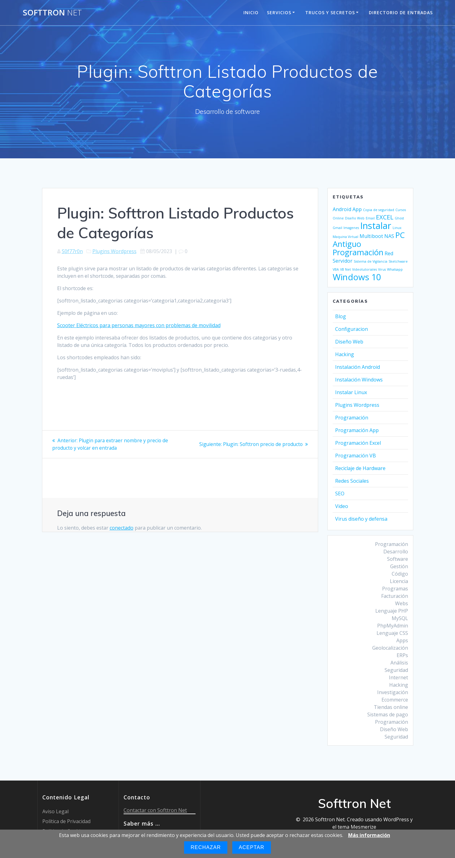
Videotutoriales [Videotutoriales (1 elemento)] (364, 269)
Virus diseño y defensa (361, 518)
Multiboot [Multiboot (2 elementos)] (371, 236)
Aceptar (251, 847)
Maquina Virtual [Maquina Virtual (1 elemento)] (345, 237)
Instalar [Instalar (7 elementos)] (375, 225)
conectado (121, 527)
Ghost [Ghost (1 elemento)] (399, 218)
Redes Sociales (352, 480)
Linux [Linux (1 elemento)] (397, 228)
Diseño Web (349, 341)
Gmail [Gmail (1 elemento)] (337, 228)
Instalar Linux (351, 392)
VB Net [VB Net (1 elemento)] (345, 269)
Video (341, 506)
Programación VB (355, 455)
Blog (340, 316)
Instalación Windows (359, 379)
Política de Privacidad (66, 821)
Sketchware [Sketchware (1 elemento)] (398, 261)
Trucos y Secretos (330, 12)
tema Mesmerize (357, 826)
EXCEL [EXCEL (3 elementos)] (385, 217)
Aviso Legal (55, 811)
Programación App (357, 430)
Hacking (344, 354)
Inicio (251, 12)
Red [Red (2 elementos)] (389, 253)
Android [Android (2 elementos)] (342, 209)
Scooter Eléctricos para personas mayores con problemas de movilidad (139, 325)
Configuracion (351, 329)
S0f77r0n (72, 251)
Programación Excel (358, 442)
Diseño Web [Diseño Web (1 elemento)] (354, 218)
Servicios (279, 12)
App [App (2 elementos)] (357, 209)
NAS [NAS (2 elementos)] (389, 236)
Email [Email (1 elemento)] (370, 218)
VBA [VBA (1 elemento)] (336, 269)
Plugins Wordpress (114, 251)
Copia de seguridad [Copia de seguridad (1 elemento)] (378, 210)
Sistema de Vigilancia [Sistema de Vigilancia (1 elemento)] (370, 261)
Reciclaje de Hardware (360, 468)
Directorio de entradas (401, 12)
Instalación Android (357, 367)
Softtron (52, 13)
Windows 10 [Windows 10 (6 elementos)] (357, 277)
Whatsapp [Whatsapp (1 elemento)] (395, 269)
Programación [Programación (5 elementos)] (358, 252)
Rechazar (206, 847)
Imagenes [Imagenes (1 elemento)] (351, 228)
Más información (369, 835)
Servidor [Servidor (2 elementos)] (342, 260)
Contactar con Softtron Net (155, 810)
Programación (351, 417)
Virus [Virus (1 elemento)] (382, 269)
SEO (339, 493)
